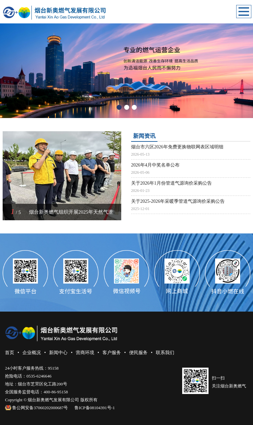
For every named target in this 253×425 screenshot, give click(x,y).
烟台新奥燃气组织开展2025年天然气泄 (71, 212)
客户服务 (111, 352)
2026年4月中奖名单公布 (155, 165)
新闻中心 (58, 352)
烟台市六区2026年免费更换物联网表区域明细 (177, 146)
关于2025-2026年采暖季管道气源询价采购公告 (178, 201)
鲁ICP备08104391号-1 (94, 407)
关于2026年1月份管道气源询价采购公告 (171, 183)
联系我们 (165, 352)
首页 (9, 352)
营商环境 (85, 352)
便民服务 (138, 352)
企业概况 (31, 352)
